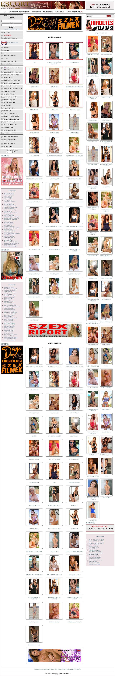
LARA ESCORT (34, 390)
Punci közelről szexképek (10, 305)
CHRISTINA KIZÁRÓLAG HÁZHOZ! (54, 62)
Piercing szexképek (8, 298)
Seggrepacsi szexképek (9, 309)
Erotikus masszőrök (11, 83)
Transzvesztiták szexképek (10, 334)
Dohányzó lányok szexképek (11, 212)
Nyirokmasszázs (10, 130)
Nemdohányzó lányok (12, 75)
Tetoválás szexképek (9, 327)
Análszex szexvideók (94, 544)
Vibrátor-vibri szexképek (10, 338)
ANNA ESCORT (34, 132)
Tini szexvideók (93, 561)
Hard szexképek (8, 225)
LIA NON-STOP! (74, 132)
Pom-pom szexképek (9, 301)
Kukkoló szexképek (9, 236)
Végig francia (9, 108)
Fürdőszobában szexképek (10, 219)
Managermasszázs (10, 124)
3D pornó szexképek (9, 193)
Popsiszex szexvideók (94, 558)
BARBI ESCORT (54, 274)
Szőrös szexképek (8, 322)
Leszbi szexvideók (93, 554)
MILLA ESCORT (54, 179)
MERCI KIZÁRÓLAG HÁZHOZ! (54, 226)
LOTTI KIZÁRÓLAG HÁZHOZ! (74, 367)
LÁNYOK (7, 47)
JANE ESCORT (74, 436)
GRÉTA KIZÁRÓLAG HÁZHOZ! (54, 297)
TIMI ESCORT (54, 86)
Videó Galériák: (100, 536)
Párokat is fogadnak (11, 116)
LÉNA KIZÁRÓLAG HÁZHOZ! (74, 551)
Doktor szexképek (8, 214)
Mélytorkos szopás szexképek (11, 243)
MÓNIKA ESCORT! (54, 249)
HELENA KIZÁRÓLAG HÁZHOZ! (93, 208)
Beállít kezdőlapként (48, 669)
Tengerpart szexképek (9, 324)
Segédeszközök (9, 94)
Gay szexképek (7, 221)
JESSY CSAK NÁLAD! (54, 528)
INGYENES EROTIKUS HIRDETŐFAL (10, 140)
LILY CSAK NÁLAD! (34, 249)
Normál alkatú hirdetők (13, 88)
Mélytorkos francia (11, 119)
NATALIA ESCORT (74, 62)
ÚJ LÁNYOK (7, 50)
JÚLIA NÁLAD (74, 413)
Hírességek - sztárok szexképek (12, 228)
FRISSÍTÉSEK (8, 64)
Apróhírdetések (36, 11)
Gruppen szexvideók (94, 547)
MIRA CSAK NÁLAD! (34, 297)
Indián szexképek (8, 229)
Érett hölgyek (9, 99)
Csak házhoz (8, 77)
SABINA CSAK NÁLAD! (34, 202)
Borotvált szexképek (9, 204)
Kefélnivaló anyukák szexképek (12, 233)
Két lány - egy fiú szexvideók (96, 543)
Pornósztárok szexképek (10, 304)
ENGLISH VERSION (12, 42)
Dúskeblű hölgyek (11, 86)
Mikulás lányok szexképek (10, 246)
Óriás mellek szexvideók (95, 557)
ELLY (106, 476)
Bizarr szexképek (8, 203)
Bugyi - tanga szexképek (10, 205)
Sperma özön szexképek (10, 313)
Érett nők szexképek (9, 215)
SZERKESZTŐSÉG (9, 143)
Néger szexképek (8, 291)
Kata (34, 62)
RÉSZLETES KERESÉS (10, 38)
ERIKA (34, 436)
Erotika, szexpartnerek (73, 11)
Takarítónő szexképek (9, 323)
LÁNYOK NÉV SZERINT (11, 136)
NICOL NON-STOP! (34, 274)
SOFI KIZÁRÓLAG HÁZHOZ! (74, 155)
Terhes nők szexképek (9, 326)
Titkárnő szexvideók (94, 562)
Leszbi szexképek (8, 240)
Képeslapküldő (59, 11)
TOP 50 (6, 58)
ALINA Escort (54, 109)
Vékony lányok (9, 91)
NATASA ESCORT (54, 622)
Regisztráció (7, 29)
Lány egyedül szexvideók (95, 551)
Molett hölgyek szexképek (10, 288)
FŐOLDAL (7, 32)
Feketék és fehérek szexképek (11, 218)
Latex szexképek (8, 239)
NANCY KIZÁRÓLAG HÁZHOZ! (54, 202)
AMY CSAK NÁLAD (74, 109)
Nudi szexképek (8, 294)
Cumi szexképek (8, 211)
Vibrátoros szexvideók (94, 564)
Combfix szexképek (9, 208)
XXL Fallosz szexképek (10, 340)
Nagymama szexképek (9, 290)
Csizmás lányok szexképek (10, 210)
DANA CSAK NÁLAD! (74, 179)
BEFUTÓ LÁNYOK (9, 55)
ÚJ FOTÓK (7, 53)
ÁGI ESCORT (74, 505)
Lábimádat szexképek (9, 237)
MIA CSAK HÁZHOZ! (74, 274)
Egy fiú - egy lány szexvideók (96, 539)
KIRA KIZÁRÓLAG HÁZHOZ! (34, 574)
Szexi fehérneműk (10, 97)
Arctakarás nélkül (11, 113)
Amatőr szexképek (8, 194)
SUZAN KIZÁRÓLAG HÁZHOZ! (74, 250)
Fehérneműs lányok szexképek (11, 216)
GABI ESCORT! (34, 86)
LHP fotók (7, 111)
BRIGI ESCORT (106, 409)
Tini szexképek (7, 329)
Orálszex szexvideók (94, 555)
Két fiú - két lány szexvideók (96, 542)
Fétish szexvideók (93, 546)
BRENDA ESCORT (34, 226)
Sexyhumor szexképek (9, 311)
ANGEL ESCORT (34, 482)
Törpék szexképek (8, 331)
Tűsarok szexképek (8, 336)
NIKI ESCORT (54, 551)
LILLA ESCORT (34, 155)
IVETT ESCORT (74, 297)
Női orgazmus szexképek (10, 293)
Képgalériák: (12, 190)
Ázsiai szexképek (8, 199)
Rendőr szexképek (8, 308)
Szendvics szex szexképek (10, 318)
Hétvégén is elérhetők (12, 80)
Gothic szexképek (8, 222)
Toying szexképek (8, 333)
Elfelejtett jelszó (15, 29)
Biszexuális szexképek (9, 201)
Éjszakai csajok (9, 122)
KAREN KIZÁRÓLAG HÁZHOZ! (54, 598)
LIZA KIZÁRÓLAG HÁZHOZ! (74, 86)
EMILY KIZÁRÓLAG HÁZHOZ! (74, 202)
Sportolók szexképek (9, 315)
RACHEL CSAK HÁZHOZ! (54, 155)
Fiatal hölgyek (9, 102)
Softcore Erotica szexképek (10, 312)
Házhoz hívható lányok (12, 72)
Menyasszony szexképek (10, 244)
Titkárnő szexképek (9, 330)
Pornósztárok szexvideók (95, 560)
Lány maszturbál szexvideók (96, 553)
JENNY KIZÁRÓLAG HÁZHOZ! (74, 226)
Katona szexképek (8, 232)
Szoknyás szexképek (9, 320)
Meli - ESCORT (34, 320)
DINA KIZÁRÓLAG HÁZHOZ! (34, 179)
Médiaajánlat (77, 669)
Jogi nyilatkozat (39, 669)
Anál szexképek (8, 196)
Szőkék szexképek (8, 319)
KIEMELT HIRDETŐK (10, 61)
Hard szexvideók (93, 548)
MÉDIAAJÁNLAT (9, 146)
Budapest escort (10, 133)
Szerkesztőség (69, 669)
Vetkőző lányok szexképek (10, 337)
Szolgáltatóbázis (48, 11)
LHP (5, 11)
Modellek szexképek (9, 287)
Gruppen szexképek (9, 223)
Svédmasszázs (9, 127)
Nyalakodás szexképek (9, 295)
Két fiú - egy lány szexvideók (96, 540)
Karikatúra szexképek (9, 230)
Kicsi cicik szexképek (9, 234)
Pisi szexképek (7, 300)
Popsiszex (7, 105)
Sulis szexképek (8, 316)
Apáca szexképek (8, 197)
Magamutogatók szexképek (11, 241)
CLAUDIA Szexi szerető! (54, 367)
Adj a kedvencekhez (60, 669)
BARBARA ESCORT (34, 645)
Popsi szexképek (8, 302)
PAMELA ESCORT (34, 459)
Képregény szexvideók (94, 550)
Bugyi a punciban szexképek (11, 207)
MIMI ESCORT (34, 109)
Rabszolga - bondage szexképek (12, 306)
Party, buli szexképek (9, 297)
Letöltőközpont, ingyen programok (19, 11)
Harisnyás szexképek (9, 226)
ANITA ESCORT (54, 132)
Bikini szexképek (8, 200)
